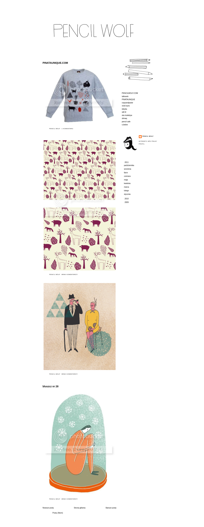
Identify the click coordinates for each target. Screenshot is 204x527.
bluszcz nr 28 (51, 386)
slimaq (124, 118)
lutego (126, 191)
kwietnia (127, 183)
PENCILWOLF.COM (130, 93)
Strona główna (79, 508)
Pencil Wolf (148, 136)
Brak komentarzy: (70, 274)
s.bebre (125, 125)
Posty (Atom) (58, 513)
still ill (124, 112)
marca (127, 187)
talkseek (125, 96)
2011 (127, 162)
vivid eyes (126, 106)
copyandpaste (127, 103)
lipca (126, 173)
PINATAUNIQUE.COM (55, 62)
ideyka (124, 109)
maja (126, 180)
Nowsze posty (48, 508)
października (129, 165)
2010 (127, 199)
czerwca (127, 176)
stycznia (127, 194)
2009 (127, 202)
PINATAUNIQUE (128, 99)
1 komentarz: (68, 128)
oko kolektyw (127, 115)
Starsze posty (111, 508)
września (128, 169)
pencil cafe (126, 122)
